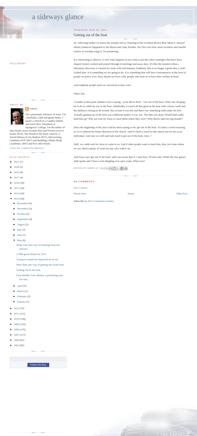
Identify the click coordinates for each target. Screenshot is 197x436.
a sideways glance (58, 17)
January (21, 301)
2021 (17, 161)
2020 (17, 166)
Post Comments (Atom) (100, 201)
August (21, 224)
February (22, 296)
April (20, 285)
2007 (17, 334)
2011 (17, 313)
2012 (17, 308)
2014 (17, 193)
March (21, 291)
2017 (17, 177)
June (20, 234)
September (23, 219)
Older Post (181, 193)
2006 (17, 340)
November (23, 208)
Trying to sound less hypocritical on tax (37, 259)
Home (131, 193)
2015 (17, 188)
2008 (17, 329)
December (23, 203)
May (20, 240)
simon (33, 109)
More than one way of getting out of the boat (40, 264)
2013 (17, 198)
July (19, 229)
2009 (17, 324)
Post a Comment (80, 188)
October (21, 213)
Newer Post (80, 193)
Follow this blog (38, 364)
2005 (17, 345)
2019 (17, 172)
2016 (17, 182)
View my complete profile (27, 148)
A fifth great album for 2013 (31, 254)
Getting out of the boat (28, 269)
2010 (17, 318)
